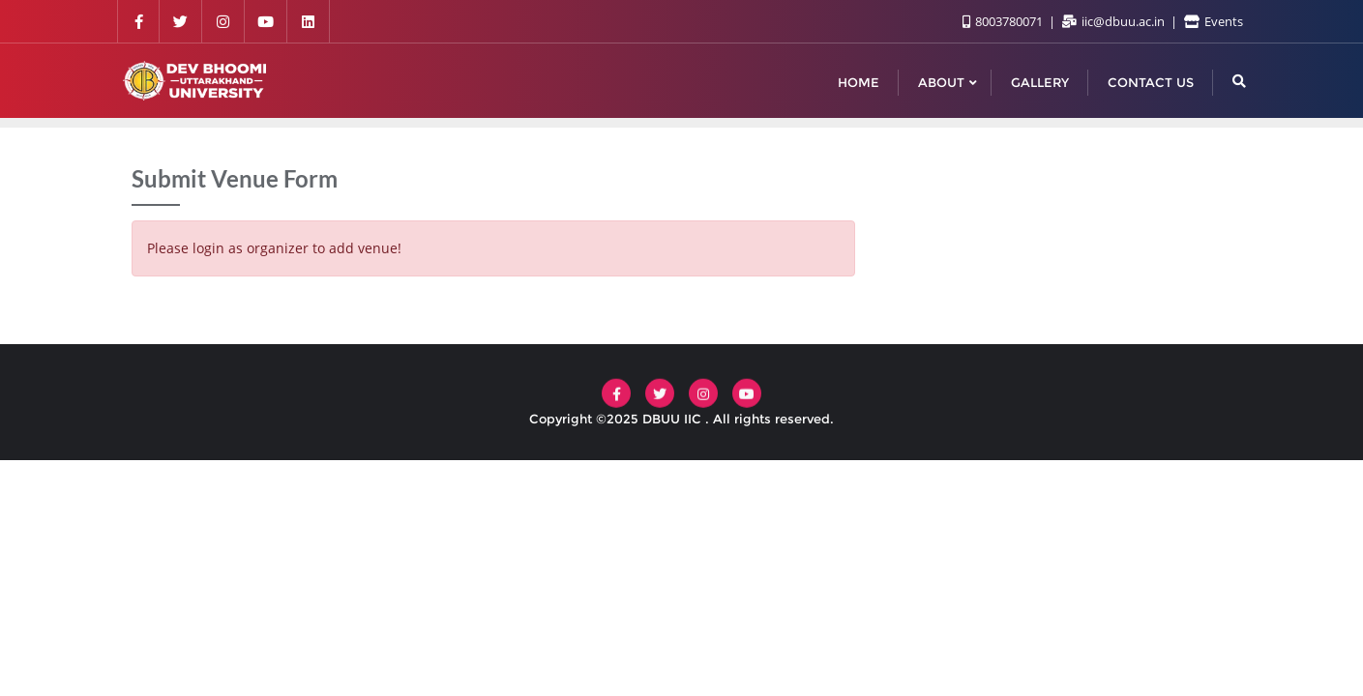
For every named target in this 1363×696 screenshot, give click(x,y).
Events (1213, 21)
